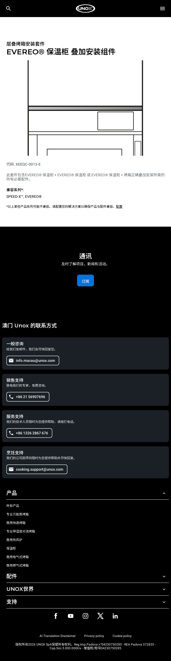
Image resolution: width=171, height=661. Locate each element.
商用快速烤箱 (15, 523)
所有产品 (12, 506)
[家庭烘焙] (85, 8)
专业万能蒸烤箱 (17, 514)
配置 (119, 207)
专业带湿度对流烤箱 (20, 531)
